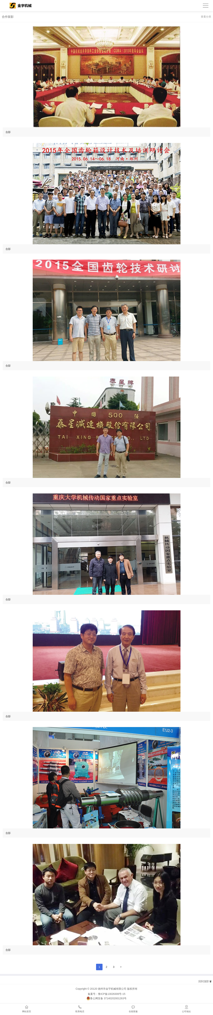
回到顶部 (203, 981)
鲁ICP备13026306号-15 (111, 993)
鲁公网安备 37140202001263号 (106, 998)
